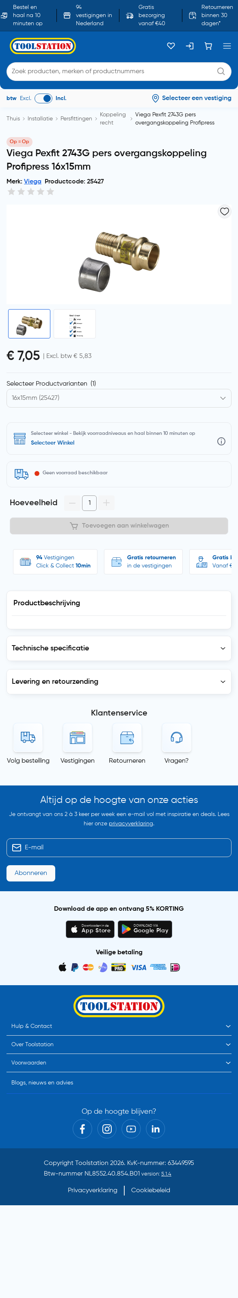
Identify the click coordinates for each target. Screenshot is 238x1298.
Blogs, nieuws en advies (42, 1092)
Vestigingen (78, 761)
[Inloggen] (189, 45)
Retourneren (127, 761)
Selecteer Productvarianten (51, 384)
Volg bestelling (28, 761)
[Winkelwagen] (208, 45)
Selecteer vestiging (56, 443)
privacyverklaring (131, 833)
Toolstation (91, 1173)
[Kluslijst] (171, 45)
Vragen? (176, 761)
